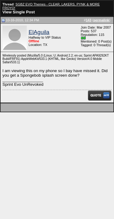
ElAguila (39, 32)
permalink (101, 20)
